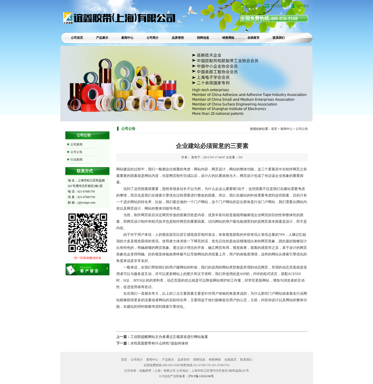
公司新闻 (76, 144)
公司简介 (303, 6)
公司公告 (76, 152)
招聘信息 (203, 38)
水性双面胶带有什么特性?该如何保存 (159, 343)
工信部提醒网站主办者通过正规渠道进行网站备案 (169, 337)
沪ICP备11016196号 (201, 376)
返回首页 (251, 6)
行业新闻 (76, 159)
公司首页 (77, 38)
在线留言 (253, 38)
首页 (274, 129)
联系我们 (279, 38)
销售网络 (228, 38)
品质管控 (178, 38)
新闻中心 (127, 38)
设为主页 (277, 6)
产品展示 (102, 38)
